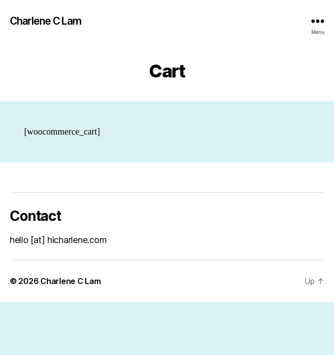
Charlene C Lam (45, 21)
